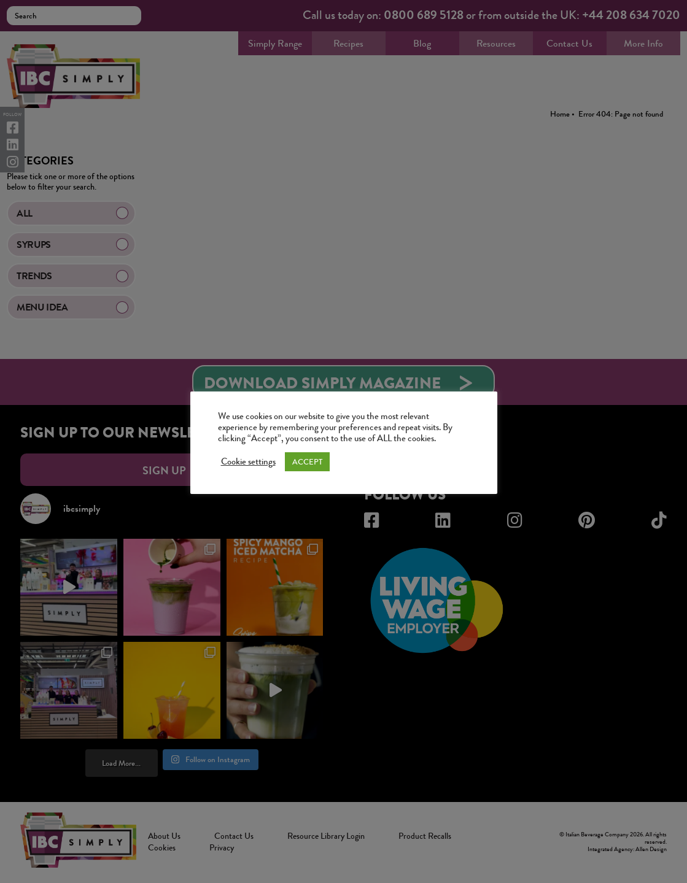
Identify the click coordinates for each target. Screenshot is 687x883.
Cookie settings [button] (248, 462)
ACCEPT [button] (307, 462)
